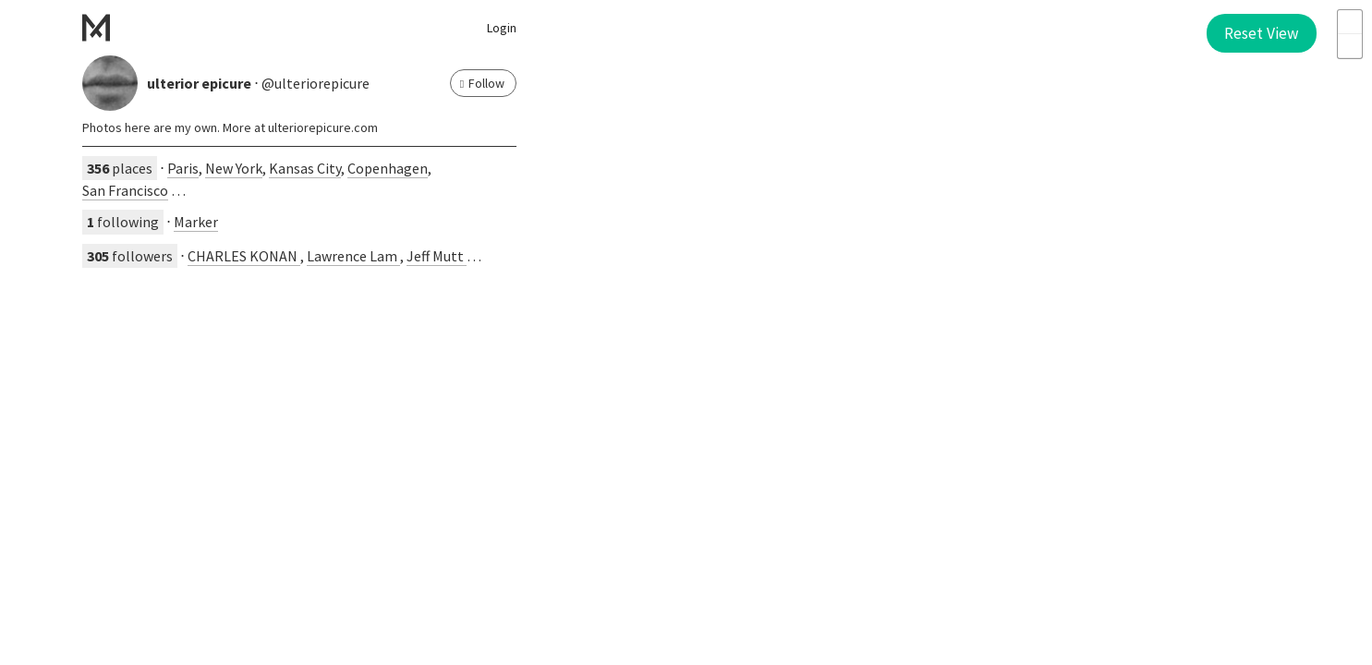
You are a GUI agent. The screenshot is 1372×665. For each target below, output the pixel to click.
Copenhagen (387, 168)
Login (501, 27)
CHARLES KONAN (244, 256)
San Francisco (125, 190)
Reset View (1261, 33)
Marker (196, 221)
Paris (183, 168)
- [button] (1350, 46)
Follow (482, 83)
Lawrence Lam (353, 256)
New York (233, 168)
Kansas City (305, 168)
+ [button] (1350, 22)
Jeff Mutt (437, 256)
